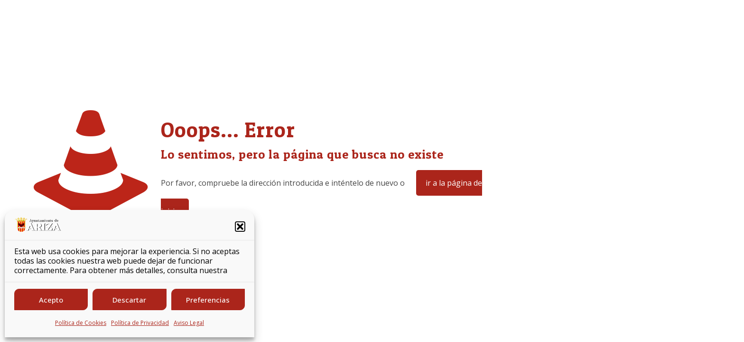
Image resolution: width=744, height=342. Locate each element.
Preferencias (208, 299)
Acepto (51, 299)
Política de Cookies (80, 323)
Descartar (129, 299)
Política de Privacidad (140, 323)
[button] (240, 226)
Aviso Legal (189, 323)
